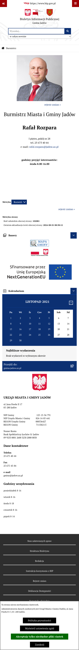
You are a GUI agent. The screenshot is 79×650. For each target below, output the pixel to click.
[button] (39, 100)
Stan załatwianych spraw (39, 541)
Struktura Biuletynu (39, 551)
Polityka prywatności (39, 620)
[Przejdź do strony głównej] (39, 17)
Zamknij (39, 644)
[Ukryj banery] (73, 235)
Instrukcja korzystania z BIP (39, 571)
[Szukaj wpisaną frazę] (68, 31)
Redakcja (39, 561)
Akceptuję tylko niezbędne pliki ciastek (39, 636)
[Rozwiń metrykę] (19, 202)
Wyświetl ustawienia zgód (39, 628)
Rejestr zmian (39, 581)
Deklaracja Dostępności (39, 591)
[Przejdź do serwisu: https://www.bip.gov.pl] (39, 3)
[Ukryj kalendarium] (73, 291)
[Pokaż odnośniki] (3, 3)
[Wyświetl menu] (75, 3)
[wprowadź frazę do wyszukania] (36, 31)
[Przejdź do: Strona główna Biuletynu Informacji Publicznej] (2, 48)
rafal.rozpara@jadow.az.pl (44, 146)
